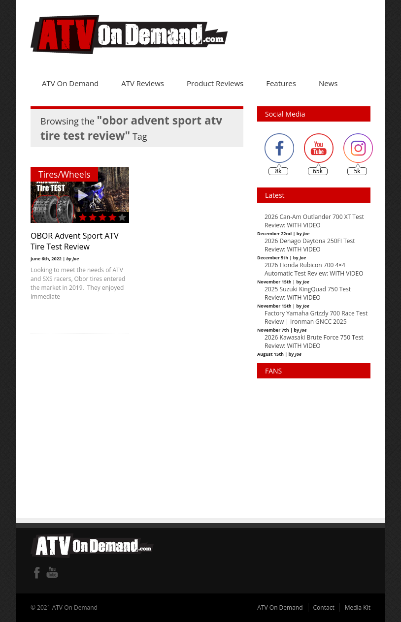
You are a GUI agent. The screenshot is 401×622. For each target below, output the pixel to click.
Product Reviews (215, 83)
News (328, 83)
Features (281, 83)
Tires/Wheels (64, 174)
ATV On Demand (70, 83)
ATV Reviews (142, 83)
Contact (323, 607)
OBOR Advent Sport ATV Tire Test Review (75, 241)
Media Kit (357, 607)
